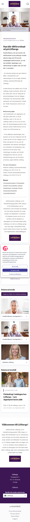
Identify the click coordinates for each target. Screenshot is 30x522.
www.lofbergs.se (21, 231)
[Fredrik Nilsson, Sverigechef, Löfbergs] (15, 306)
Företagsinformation (9, 183)
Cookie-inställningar (15, 274)
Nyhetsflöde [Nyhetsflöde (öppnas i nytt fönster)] (15, 516)
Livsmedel (14, 188)
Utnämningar (7, 188)
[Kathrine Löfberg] (15, 352)
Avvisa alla (15, 266)
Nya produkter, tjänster (15, 185)
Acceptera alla (15, 270)
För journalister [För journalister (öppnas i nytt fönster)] (15, 514)
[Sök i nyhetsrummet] (27, 4)
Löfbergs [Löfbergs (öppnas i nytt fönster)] (15, 487)
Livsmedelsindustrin (9, 193)
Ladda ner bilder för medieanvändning (14, 294)
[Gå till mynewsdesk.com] (15, 506)
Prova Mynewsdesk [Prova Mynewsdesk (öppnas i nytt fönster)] (15, 511)
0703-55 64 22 (15, 279)
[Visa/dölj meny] (2, 4)
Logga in (15, 519)
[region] (15, 261)
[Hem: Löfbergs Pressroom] (14, 4)
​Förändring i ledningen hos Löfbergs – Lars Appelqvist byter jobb (14, 397)
